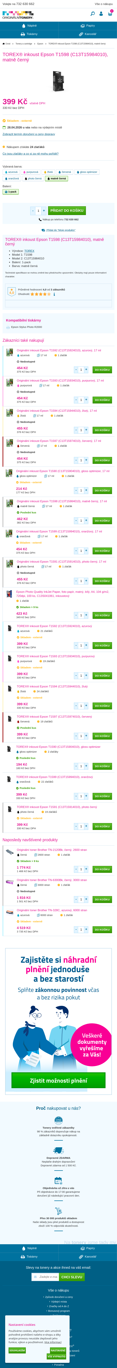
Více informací (53, 1342)
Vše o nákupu (104, 4)
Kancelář (87, 45)
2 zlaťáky (53, 761)
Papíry (88, 36)
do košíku (102, 380)
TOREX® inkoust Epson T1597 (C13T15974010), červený (54, 727)
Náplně (29, 36)
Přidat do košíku (67, 221)
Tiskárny (29, 45)
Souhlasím (17, 1350)
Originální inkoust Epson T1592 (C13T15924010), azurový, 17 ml (59, 360)
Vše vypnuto (56, 1356)
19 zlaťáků (49, 671)
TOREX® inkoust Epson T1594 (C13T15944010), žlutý (52, 696)
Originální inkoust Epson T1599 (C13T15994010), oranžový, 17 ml (59, 541)
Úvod (7, 54)
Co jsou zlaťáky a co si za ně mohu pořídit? (31, 164)
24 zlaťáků (43, 701)
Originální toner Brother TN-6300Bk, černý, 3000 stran (52, 890)
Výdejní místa (59, 1311)
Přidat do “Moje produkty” (59, 240)
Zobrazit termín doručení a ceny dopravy (29, 144)
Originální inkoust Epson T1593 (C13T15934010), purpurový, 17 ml (60, 390)
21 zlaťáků (47, 641)
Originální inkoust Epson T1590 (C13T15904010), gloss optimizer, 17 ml (62, 481)
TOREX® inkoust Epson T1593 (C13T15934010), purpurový (56, 666)
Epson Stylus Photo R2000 (26, 337)
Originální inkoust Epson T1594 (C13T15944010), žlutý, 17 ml (57, 421)
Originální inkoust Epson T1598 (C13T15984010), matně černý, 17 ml (62, 511)
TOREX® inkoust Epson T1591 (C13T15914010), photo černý (57, 817)
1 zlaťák (62, 365)
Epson (40, 54)
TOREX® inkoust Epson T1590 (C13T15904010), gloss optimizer (58, 757)
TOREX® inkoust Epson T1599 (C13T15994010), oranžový (54, 787)
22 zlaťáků (47, 791)
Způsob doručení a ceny (59, 1307)
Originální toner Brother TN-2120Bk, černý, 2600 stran (52, 860)
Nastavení (58, 1350)
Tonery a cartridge (24, 54)
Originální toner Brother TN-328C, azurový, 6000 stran (52, 920)
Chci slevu (71, 1287)
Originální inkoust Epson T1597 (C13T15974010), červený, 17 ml (59, 451)
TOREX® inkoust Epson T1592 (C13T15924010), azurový (54, 636)
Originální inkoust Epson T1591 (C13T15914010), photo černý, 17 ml (61, 572)
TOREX (29, 261)
